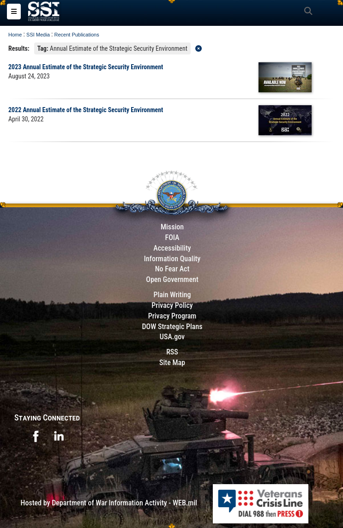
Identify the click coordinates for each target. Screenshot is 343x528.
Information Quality (172, 258)
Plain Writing (172, 294)
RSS (172, 352)
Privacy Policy (172, 305)
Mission (172, 226)
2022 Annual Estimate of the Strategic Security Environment (85, 110)
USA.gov (172, 336)
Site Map (172, 362)
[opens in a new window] (35, 435)
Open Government (172, 279)
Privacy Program (172, 316)
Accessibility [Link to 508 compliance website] (172, 248)
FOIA (172, 237)
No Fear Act (172, 268)
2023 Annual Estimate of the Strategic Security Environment (85, 67)
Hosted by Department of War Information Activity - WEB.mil (109, 502)
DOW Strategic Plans (172, 326)
